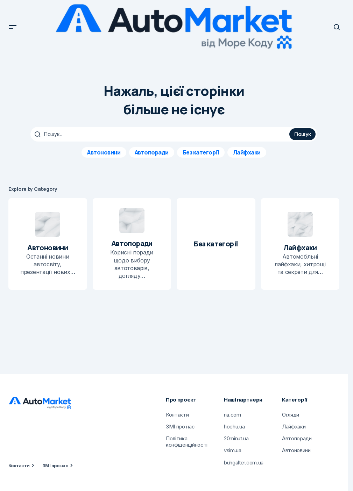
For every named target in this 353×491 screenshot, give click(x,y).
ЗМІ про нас (55, 465)
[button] (12, 27)
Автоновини (103, 152)
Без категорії (201, 152)
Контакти (19, 465)
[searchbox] (160, 134)
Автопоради (152, 152)
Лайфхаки (247, 152)
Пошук (302, 134)
